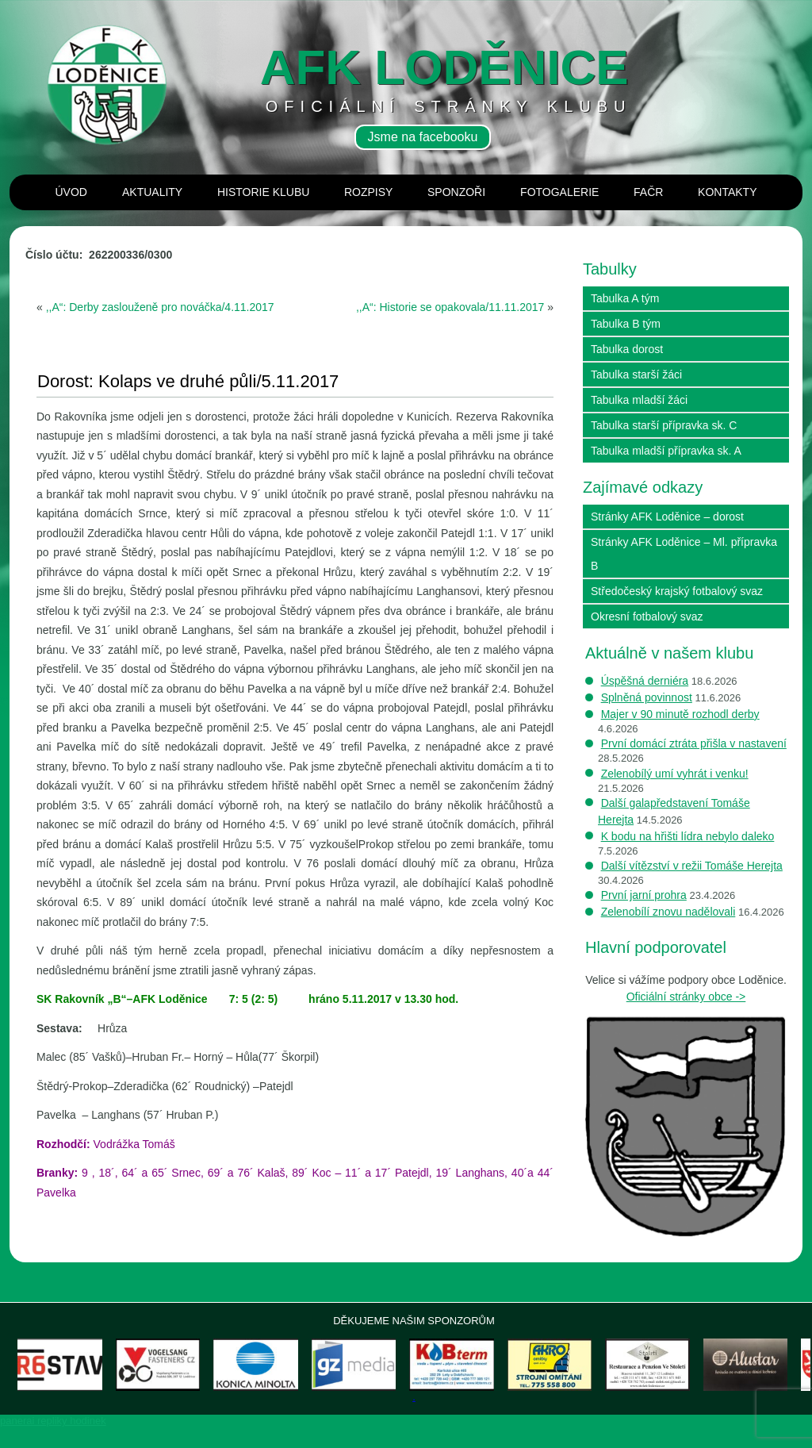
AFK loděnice (444, 67)
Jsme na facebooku (423, 137)
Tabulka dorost (627, 349)
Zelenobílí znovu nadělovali (668, 911)
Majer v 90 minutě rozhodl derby (680, 714)
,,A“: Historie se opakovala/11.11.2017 (450, 307)
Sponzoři (456, 192)
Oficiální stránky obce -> (686, 996)
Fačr (648, 192)
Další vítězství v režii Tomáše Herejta (692, 865)
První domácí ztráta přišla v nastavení (694, 743)
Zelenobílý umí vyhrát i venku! (675, 773)
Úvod (71, 192)
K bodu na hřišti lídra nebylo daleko (688, 836)
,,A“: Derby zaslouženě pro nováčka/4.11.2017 (160, 307)
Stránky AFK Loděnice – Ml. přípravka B (684, 554)
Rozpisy (368, 192)
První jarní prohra (644, 895)
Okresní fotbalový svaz (647, 616)
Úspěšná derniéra (645, 680)
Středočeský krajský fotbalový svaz (677, 591)
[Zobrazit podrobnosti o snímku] (76, 1375)
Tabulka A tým (625, 298)
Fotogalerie (559, 192)
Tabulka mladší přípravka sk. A (666, 450)
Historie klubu (263, 192)
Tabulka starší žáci (636, 374)
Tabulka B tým (626, 323)
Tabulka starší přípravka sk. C (664, 425)
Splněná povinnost (646, 697)
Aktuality (152, 192)
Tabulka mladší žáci (639, 400)
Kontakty (727, 192)
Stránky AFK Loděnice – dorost (667, 516)
